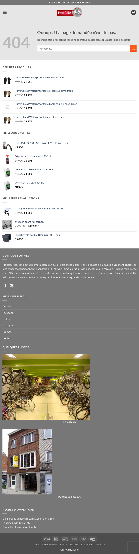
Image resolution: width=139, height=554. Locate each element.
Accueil (6, 306)
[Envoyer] (133, 48)
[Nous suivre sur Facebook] (5, 285)
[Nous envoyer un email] (11, 285)
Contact (7, 337)
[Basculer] (135, 306)
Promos (6, 331)
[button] (4, 12)
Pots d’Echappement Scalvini (50, 544)
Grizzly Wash (9, 325)
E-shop (6, 318)
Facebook (7, 312)
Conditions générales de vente (87, 544)
